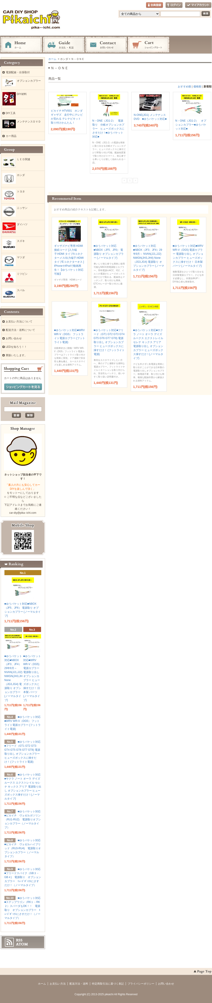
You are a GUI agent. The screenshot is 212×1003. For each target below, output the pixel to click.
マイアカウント (198, 5)
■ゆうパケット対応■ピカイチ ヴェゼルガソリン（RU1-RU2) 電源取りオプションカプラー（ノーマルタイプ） (22, 819)
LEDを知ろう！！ (16, 346)
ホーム (21, 45)
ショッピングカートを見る (23, 387)
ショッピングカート (148, 45)
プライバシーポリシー (141, 983)
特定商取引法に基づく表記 (108, 983)
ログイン (174, 5)
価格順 (197, 86)
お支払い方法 (58, 983)
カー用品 (11, 136)
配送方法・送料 (78, 983)
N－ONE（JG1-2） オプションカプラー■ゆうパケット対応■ (190, 124)
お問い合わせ (106, 45)
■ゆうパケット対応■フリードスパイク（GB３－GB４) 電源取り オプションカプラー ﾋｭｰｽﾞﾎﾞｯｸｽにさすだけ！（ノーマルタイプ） (22, 877)
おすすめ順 (184, 86)
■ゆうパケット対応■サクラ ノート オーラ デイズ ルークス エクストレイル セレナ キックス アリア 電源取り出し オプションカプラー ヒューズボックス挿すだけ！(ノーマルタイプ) (22, 786)
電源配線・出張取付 (18, 72)
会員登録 (154, 5)
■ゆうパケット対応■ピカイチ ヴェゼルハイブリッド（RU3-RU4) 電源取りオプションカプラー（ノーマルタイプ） (22, 848)
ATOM (22, 944)
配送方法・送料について (20, 330)
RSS (19, 940)
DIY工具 (11, 113)
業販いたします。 (16, 355)
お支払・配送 (64, 45)
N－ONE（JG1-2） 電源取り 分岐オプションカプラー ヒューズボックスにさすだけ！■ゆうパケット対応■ (108, 128)
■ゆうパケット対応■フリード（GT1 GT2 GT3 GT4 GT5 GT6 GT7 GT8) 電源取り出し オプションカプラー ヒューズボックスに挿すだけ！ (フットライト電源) (109, 342)
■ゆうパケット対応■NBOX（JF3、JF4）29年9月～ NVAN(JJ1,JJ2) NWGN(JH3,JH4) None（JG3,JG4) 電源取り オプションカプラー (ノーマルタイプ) (148, 257)
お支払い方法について (19, 321)
